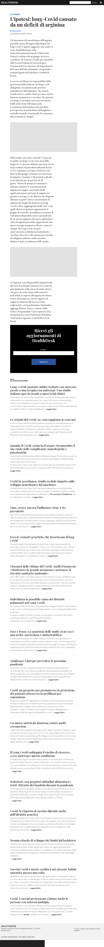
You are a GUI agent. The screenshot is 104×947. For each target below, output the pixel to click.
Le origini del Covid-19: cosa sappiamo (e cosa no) (41, 421)
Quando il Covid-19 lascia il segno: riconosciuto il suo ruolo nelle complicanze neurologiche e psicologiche (42, 452)
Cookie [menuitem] (88, 935)
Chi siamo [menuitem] (77, 935)
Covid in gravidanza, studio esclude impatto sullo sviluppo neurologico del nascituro (40, 486)
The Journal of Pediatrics (60, 498)
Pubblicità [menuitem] (77, 937)
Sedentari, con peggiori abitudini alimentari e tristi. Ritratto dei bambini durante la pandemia (42, 786)
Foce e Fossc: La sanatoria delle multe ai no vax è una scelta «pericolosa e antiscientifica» (43, 636)
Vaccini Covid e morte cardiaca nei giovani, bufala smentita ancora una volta (39, 877)
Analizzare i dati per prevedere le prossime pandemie (39, 666)
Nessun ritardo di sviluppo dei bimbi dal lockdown (37, 845)
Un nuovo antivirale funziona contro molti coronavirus (39, 728)
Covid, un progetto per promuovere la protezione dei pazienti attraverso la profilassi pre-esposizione (41, 696)
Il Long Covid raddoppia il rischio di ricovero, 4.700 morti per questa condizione (41, 757)
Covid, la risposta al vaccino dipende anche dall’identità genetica (39, 816)
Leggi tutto (51, 409)
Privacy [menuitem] (99, 935)
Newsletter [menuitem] (93, 935)
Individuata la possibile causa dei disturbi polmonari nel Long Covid (38, 604)
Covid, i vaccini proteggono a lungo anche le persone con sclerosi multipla (40, 907)
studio (26, 921)
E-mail (43, 349)
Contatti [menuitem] (82, 935)
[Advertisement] (44, 137)
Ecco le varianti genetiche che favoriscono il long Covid (43, 542)
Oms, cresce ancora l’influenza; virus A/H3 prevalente (39, 512)
